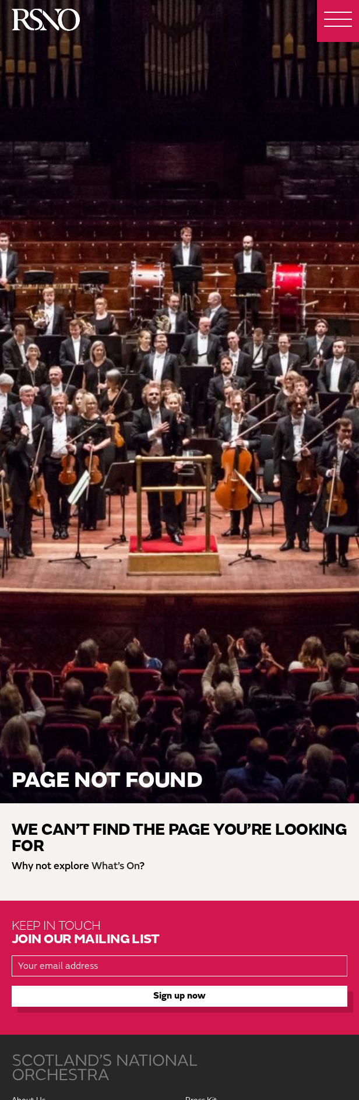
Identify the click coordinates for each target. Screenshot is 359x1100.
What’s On (115, 866)
